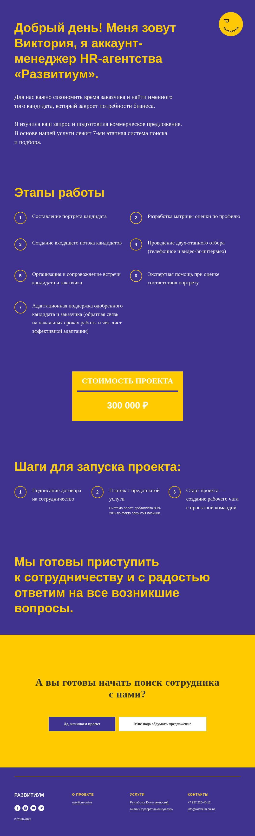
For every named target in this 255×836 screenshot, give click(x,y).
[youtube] (33, 808)
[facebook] (17, 808)
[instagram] (25, 808)
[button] (82, 724)
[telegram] (41, 808)
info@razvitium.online (202, 809)
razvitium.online (82, 802)
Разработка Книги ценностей (149, 802)
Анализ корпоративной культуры (152, 809)
